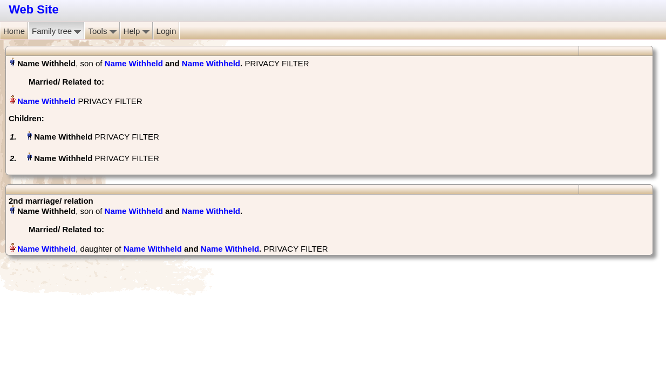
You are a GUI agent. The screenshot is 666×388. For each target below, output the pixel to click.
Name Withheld (134, 63)
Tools (102, 31)
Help (136, 31)
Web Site (34, 9)
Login (166, 31)
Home (14, 31)
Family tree (56, 31)
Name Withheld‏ (46, 101)
